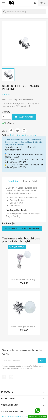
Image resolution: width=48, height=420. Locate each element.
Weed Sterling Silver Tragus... (24, 326)
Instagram (11, 377)
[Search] (24, 11)
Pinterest (24, 130)
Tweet (17, 130)
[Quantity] (5, 117)
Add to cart (23, 116)
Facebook (4, 377)
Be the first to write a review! (23, 135)
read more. (16, 149)
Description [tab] (13, 181)
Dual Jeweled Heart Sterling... (24, 279)
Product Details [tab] (30, 181)
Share (11, 130)
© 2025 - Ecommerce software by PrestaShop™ (24, 416)
